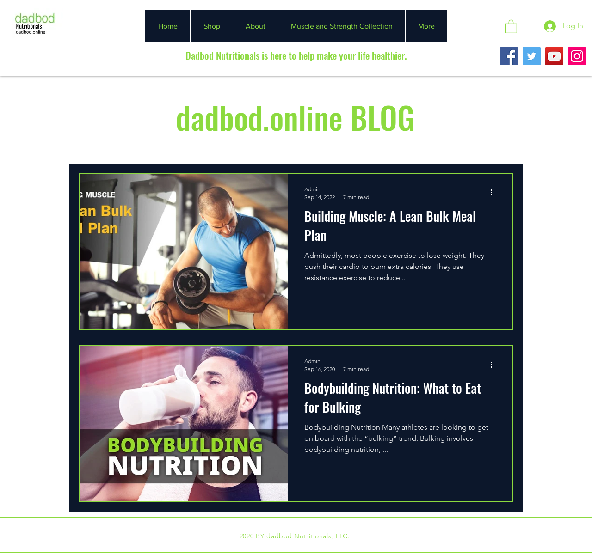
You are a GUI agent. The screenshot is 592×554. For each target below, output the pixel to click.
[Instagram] (577, 56)
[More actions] (494, 192)
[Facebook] (509, 56)
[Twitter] (532, 56)
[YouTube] (554, 56)
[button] (511, 26)
